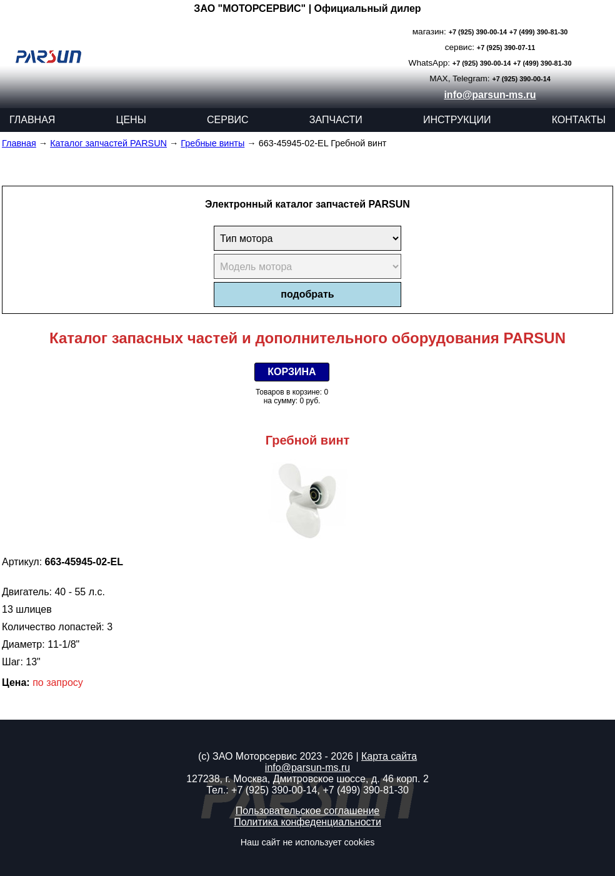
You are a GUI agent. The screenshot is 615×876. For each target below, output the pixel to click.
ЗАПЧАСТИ (335, 119)
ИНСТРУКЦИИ (457, 119)
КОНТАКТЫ (579, 119)
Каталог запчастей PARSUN (108, 143)
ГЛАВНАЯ (32, 119)
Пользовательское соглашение (307, 810)
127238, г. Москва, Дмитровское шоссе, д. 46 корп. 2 (307, 778)
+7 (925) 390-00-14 (478, 32)
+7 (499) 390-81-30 (538, 32)
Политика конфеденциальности (307, 822)
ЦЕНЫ (131, 119)
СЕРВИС (228, 119)
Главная (19, 143)
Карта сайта (389, 756)
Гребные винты (212, 143)
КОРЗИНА (292, 371)
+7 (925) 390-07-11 (506, 47)
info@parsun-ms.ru (490, 94)
